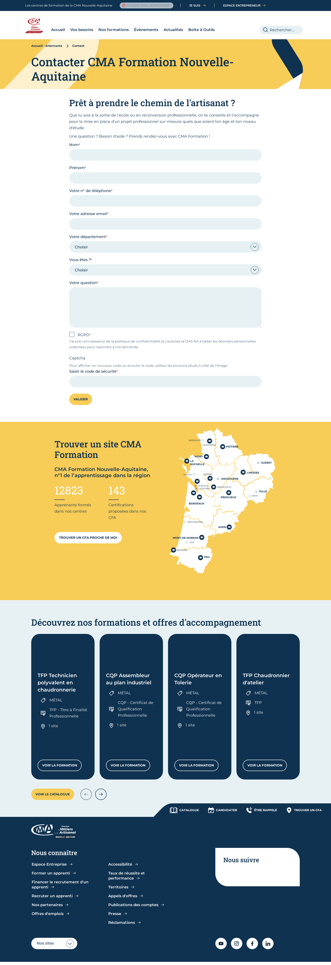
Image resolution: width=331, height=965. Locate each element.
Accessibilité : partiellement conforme (149, 958)
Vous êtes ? (80, 251)
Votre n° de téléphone (90, 182)
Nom (74, 136)
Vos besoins (63, 21)
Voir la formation (62, 733)
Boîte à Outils (183, 21)
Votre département (87, 228)
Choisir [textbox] (81, 238)
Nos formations (95, 21)
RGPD (83, 326)
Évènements (128, 21)
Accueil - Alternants (46, 37)
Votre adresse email (88, 205)
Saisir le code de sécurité (92, 363)
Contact (282, 958)
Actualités (155, 21)
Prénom (77, 159)
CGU (97, 958)
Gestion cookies (232, 958)
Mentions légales (200, 958)
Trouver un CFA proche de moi (88, 529)
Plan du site (260, 958)
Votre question (83, 274)
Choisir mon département (146, 5)
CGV (109, 958)
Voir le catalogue (52, 761)
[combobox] (165, 238)
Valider (80, 391)
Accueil (40, 21)
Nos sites (45, 910)
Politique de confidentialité (65, 958)
